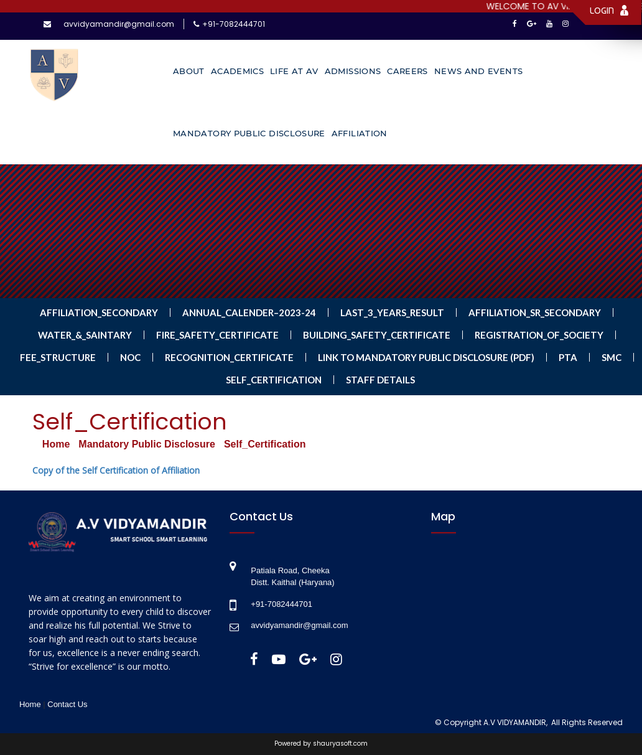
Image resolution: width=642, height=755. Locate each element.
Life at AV (294, 71)
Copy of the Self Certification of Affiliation (116, 470)
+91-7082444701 (233, 24)
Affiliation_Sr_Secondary (534, 312)
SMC (611, 357)
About (189, 71)
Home (56, 444)
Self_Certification (274, 379)
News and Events (478, 71)
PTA (568, 357)
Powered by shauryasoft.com (321, 743)
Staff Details (380, 379)
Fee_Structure (58, 357)
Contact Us (67, 704)
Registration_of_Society (539, 334)
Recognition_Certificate (229, 357)
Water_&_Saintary (85, 334)
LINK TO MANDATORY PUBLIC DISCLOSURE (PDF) (426, 357)
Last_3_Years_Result (392, 312)
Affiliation (360, 133)
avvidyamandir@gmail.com (118, 24)
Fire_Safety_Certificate (217, 334)
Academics (237, 71)
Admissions (353, 71)
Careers (407, 71)
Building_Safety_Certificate (376, 334)
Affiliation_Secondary (99, 312)
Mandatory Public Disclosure (249, 133)
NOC (130, 357)
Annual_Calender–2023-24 (249, 312)
